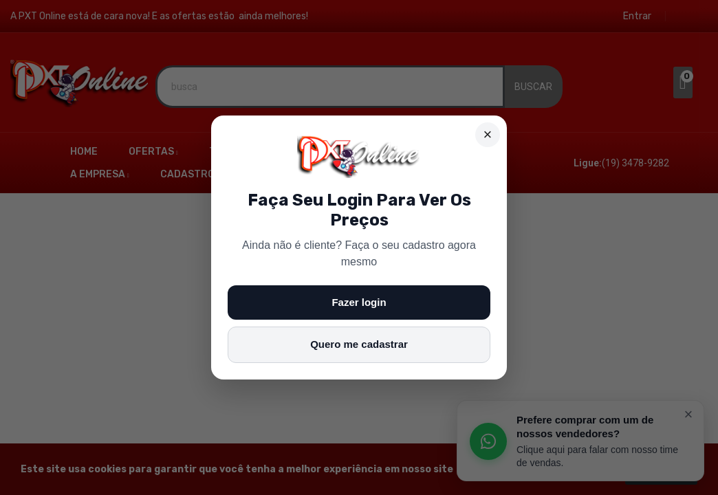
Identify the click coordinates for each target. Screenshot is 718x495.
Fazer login (358, 302)
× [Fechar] (487, 134)
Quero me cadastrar (359, 344)
